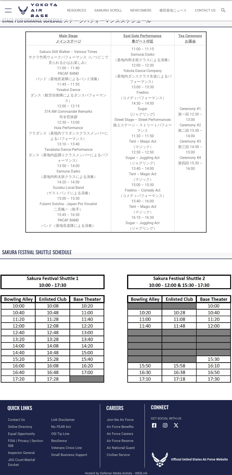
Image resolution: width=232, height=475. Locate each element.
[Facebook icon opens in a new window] (154, 425)
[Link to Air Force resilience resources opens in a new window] (58, 441)
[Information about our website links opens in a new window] (61, 420)
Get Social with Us (166, 418)
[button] (7, 10)
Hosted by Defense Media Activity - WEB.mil (116, 465)
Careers (114, 407)
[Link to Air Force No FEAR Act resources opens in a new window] (60, 427)
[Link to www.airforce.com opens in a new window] (118, 420)
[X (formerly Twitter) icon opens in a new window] (176, 425)
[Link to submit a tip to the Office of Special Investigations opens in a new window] (59, 434)
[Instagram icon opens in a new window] (165, 425)
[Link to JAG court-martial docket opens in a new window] (25, 455)
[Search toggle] (224, 10)
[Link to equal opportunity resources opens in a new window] (20, 434)
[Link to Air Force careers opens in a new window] (118, 434)
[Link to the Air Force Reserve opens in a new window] (118, 441)
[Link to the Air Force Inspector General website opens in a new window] (19, 448)
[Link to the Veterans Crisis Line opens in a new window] (65, 448)
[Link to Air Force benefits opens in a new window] (118, 427)
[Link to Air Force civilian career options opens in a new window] (116, 455)
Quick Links (19, 407)
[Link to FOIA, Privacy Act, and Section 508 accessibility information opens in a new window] (26, 441)
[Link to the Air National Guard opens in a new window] (119, 448)
